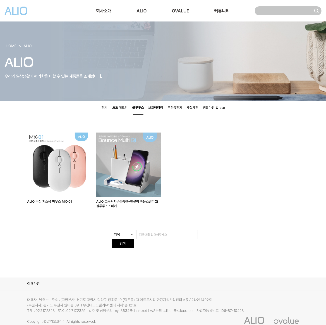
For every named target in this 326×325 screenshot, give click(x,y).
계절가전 (214, 106)
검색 (203, 233)
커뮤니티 (222, 11)
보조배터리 (155, 106)
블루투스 (126, 106)
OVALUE (180, 11)
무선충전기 (185, 106)
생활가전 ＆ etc (247, 106)
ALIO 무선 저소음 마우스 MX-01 (49, 200)
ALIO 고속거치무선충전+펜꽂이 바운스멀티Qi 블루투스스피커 (127, 202)
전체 (70, 106)
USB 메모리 (96, 106)
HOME (11, 46)
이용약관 (33, 273)
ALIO (142, 11)
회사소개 (103, 11)
